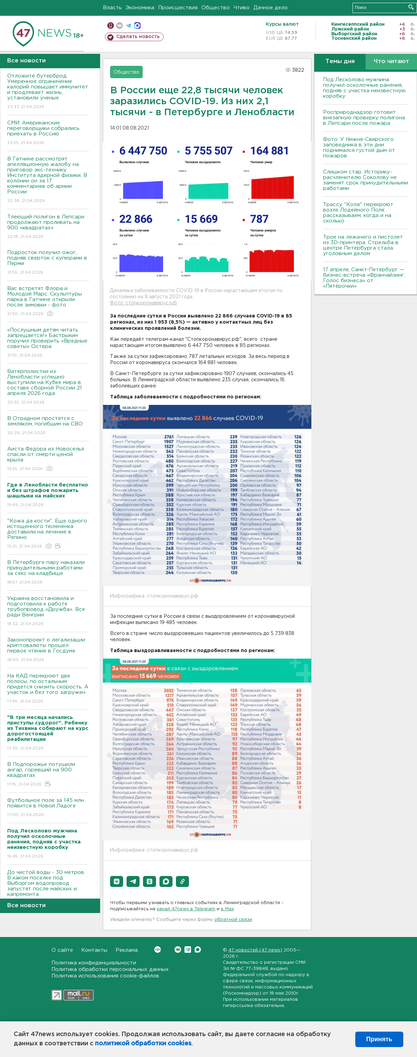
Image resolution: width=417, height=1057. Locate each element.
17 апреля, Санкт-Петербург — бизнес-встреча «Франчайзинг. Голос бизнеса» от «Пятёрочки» (364, 277)
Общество (215, 7)
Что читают (391, 61)
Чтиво (242, 7)
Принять (379, 1039)
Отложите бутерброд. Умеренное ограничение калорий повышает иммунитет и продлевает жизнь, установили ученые (48, 92)
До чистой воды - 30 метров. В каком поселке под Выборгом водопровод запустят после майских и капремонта (48, 888)
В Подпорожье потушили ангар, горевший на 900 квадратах (48, 774)
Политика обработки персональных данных (110, 969)
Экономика (140, 7)
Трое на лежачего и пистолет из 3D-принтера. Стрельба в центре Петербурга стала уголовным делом (363, 245)
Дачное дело (270, 7)
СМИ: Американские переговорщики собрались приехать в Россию (48, 133)
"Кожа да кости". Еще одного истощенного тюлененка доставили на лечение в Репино (48, 534)
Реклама (127, 950)
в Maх (227, 909)
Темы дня (340, 61)
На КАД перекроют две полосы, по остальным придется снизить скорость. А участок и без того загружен (48, 689)
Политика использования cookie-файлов (105, 976)
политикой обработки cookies (143, 1043)
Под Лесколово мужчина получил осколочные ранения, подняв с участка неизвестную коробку (364, 87)
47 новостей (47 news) (255, 950)
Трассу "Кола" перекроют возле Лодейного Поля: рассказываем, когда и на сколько (358, 212)
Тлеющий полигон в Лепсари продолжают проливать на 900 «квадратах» (48, 227)
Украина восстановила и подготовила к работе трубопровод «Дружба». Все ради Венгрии (48, 611)
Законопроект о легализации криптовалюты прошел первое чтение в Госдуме (48, 650)
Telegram (187, 949)
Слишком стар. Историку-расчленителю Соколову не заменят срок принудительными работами (365, 180)
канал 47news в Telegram (186, 909)
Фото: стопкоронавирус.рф (143, 303)
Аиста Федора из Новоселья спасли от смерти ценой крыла (48, 459)
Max (197, 949)
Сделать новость (138, 37)
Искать (411, 7)
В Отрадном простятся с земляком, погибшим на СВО (48, 426)
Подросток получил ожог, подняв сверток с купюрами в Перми (48, 262)
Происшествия (178, 7)
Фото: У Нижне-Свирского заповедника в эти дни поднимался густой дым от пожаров (359, 147)
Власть (112, 7)
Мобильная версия (110, 25)
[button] (116, 881)
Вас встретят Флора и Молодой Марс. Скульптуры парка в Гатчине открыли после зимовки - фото (48, 301)
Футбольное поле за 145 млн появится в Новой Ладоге (48, 808)
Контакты (94, 950)
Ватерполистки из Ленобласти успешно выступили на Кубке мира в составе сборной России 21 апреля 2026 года (48, 387)
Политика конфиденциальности (93, 963)
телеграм (128, 25)
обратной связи (233, 920)
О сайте (62, 950)
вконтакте (119, 25)
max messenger (137, 25)
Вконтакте (157, 949)
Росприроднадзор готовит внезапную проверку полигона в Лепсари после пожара (364, 117)
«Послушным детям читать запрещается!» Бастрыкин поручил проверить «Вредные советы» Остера (48, 343)
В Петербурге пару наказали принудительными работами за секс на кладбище (48, 572)
